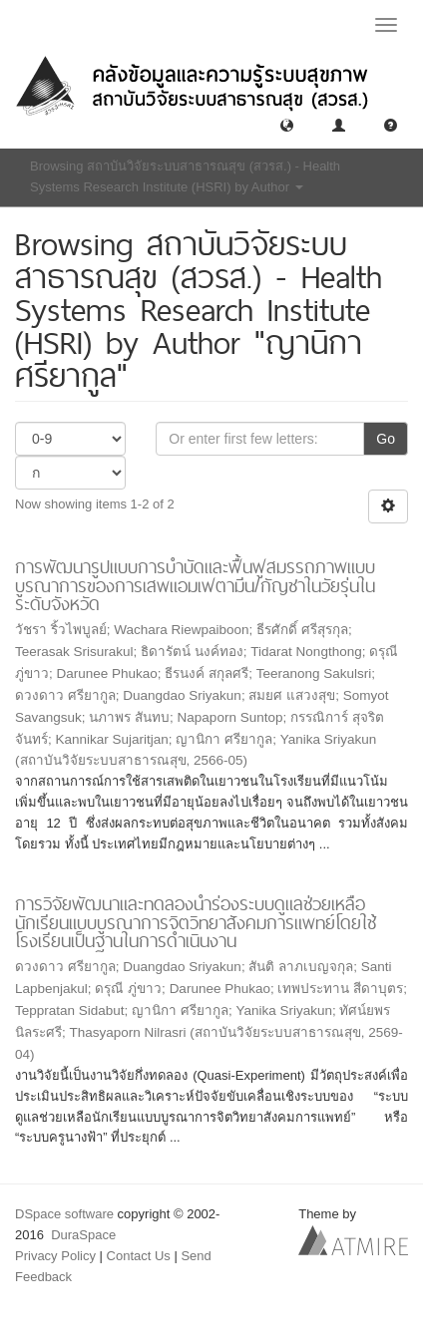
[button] (286, 124)
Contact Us (139, 1255)
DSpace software (64, 1213)
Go (385, 439)
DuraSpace (83, 1234)
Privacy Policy (55, 1255)
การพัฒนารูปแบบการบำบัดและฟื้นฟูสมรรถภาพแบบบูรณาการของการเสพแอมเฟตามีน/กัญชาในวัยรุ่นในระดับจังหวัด (195, 585)
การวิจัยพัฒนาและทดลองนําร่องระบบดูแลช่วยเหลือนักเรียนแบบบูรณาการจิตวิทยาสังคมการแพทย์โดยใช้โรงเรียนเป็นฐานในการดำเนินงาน (195, 922)
